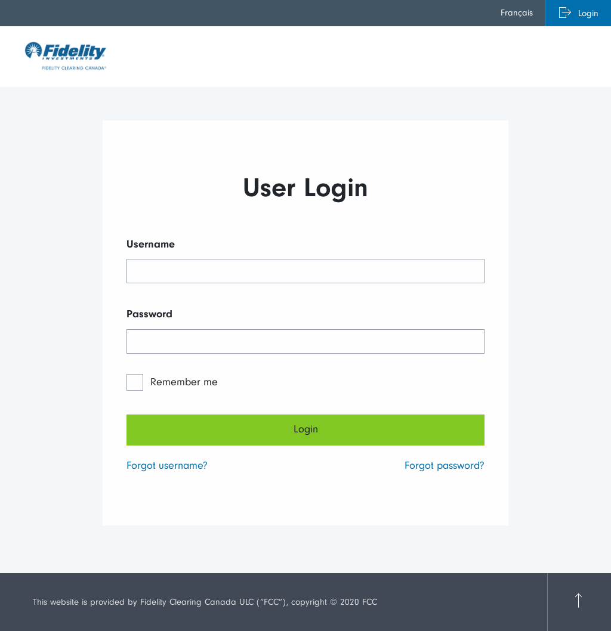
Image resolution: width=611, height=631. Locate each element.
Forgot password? (445, 465)
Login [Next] (306, 429)
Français (517, 13)
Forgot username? (167, 465)
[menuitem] (517, 13)
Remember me (184, 382)
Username (150, 244)
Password (149, 314)
